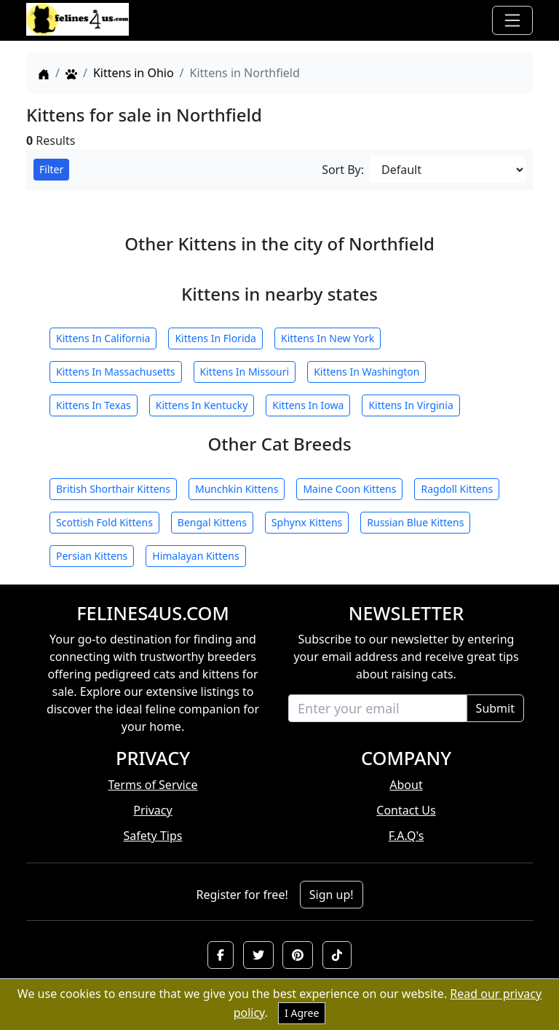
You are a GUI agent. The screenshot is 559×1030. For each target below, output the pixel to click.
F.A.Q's (406, 836)
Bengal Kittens (212, 522)
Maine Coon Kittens (349, 489)
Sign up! (331, 895)
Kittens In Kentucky (202, 405)
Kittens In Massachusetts (115, 372)
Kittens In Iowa (308, 405)
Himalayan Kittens (195, 556)
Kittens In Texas (93, 405)
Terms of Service (153, 785)
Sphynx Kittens (306, 522)
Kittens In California (103, 338)
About (405, 785)
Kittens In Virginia (410, 405)
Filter (51, 169)
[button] (220, 955)
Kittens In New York (327, 338)
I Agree (302, 1013)
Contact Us (405, 810)
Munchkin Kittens (236, 489)
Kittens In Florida (215, 338)
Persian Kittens (91, 556)
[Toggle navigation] (512, 20)
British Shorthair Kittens (113, 489)
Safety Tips (153, 836)
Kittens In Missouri (245, 372)
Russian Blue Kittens (415, 522)
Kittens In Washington (366, 372)
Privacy (152, 810)
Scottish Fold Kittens (104, 522)
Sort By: (343, 170)
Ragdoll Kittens (457, 489)
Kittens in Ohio (133, 73)
